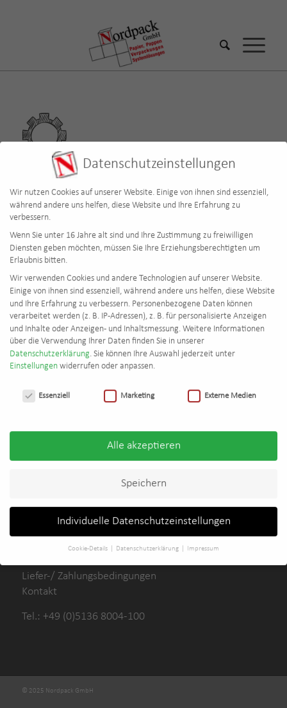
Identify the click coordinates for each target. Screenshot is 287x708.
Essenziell (46, 389)
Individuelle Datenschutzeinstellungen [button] (144, 514)
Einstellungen (34, 360)
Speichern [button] (144, 477)
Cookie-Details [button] (88, 542)
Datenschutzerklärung (50, 347)
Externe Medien (222, 389)
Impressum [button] (203, 542)
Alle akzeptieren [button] (144, 439)
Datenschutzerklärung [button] (148, 542)
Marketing (129, 389)
